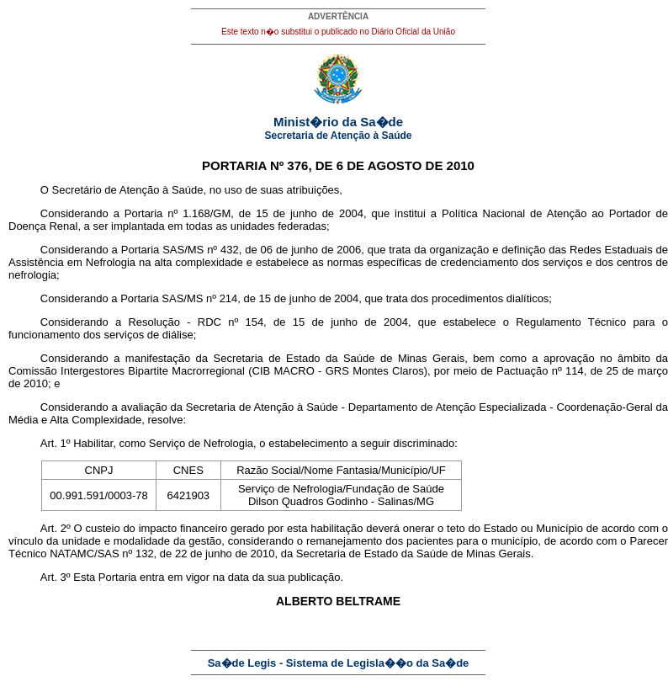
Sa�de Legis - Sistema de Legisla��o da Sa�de (338, 663)
